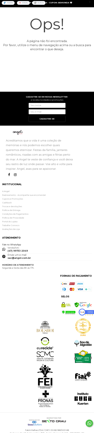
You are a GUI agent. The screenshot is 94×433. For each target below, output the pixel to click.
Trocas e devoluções (12, 206)
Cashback (7, 202)
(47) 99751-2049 (18, 250)
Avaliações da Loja (11, 229)
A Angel (6, 191)
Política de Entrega (11, 210)
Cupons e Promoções (12, 199)
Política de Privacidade (13, 218)
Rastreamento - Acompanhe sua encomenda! (24, 195)
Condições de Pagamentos (15, 214)
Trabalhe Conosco (10, 225)
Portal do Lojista (9, 221)
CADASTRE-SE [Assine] (47, 119)
